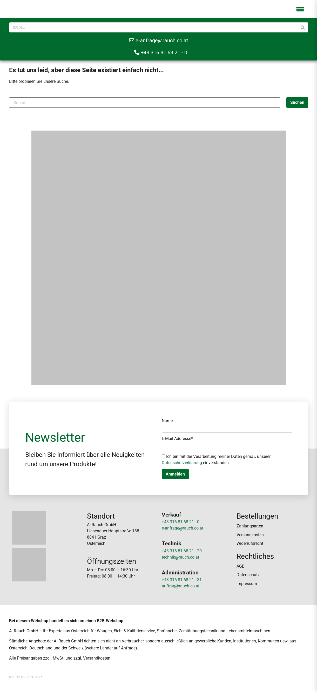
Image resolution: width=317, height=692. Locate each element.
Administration (180, 572)
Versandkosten (250, 534)
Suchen (297, 102)
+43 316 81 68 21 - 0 (160, 52)
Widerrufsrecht (250, 543)
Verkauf (171, 515)
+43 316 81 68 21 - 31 (182, 579)
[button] (300, 9)
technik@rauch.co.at (180, 557)
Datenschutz (248, 574)
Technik (171, 543)
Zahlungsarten (250, 526)
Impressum (247, 583)
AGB (241, 566)
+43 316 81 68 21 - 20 (182, 550)
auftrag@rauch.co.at (180, 586)
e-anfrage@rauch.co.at (158, 40)
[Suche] (303, 27)
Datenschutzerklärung (182, 462)
